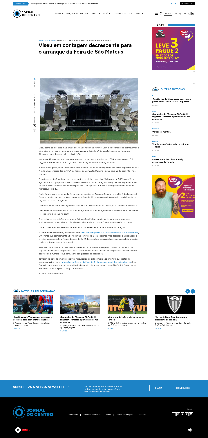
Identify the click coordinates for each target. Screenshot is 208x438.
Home (41, 40)
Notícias (48, 40)
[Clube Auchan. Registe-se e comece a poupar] (173, 217)
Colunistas (155, 129)
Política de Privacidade (92, 415)
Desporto (155, 96)
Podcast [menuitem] (84, 13)
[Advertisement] (104, 357)
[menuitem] (60, 13)
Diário (54, 40)
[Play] (18, 430)
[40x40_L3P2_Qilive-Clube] (173, 69)
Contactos (142, 415)
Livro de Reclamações (124, 415)
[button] (34, 126)
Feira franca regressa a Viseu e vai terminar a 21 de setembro (109, 232)
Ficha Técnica (73, 415)
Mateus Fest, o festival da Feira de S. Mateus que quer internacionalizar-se (95, 262)
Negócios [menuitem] (107, 13)
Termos (108, 415)
